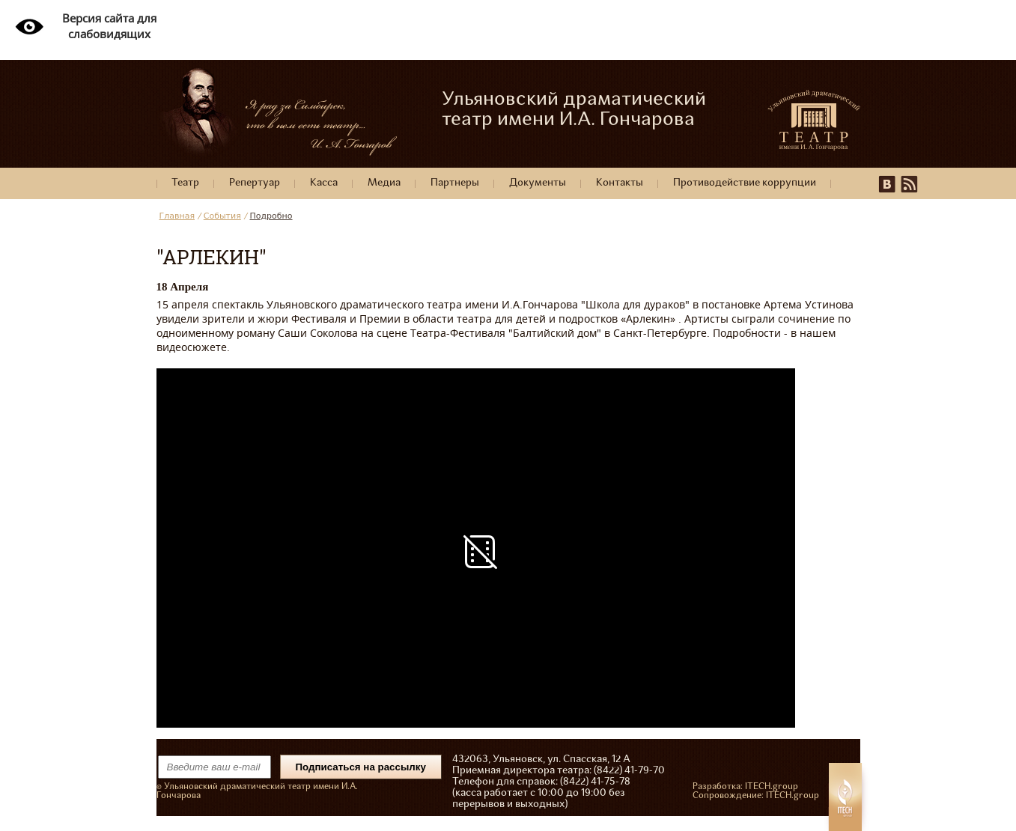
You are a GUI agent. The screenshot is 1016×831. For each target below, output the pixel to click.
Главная (177, 216)
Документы (537, 183)
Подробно (271, 216)
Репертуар (254, 183)
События (222, 216)
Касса (324, 183)
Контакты (619, 183)
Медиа (384, 183)
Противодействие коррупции (744, 183)
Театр (185, 183)
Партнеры (455, 183)
